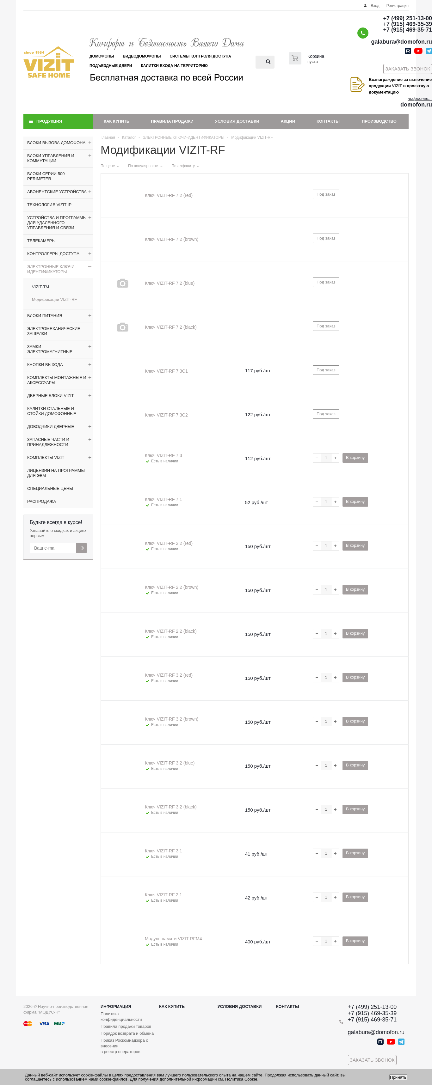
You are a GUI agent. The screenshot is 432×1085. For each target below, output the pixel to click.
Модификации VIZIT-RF (54, 299)
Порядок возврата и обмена (127, 1033)
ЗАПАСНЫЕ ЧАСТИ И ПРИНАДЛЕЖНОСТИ (48, 442)
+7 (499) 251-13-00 (407, 18)
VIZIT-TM (40, 286)
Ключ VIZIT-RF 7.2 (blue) (170, 283)
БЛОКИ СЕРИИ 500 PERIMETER (46, 176)
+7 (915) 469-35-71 (407, 30)
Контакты (328, 121)
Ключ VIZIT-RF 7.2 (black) (171, 327)
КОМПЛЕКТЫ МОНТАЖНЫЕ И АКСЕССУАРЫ (56, 380)
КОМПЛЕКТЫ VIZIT (45, 457)
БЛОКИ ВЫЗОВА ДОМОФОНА (56, 142)
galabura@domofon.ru (401, 42)
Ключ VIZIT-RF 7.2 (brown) (171, 239)
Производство (379, 121)
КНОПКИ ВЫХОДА (45, 364)
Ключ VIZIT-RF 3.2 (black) (171, 806)
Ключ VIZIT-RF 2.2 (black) (171, 631)
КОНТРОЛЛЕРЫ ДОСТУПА (53, 253)
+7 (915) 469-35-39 (407, 24)
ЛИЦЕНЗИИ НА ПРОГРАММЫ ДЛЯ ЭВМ (56, 473)
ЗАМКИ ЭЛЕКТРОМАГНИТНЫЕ (49, 349)
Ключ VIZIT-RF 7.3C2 (166, 415)
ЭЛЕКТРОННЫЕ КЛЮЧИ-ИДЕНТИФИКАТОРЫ (51, 269)
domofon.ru (416, 104)
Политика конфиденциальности (121, 1016)
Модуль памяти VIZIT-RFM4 (173, 938)
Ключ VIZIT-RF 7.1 (163, 499)
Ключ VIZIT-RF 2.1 (163, 894)
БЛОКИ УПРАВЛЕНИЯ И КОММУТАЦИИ (50, 158)
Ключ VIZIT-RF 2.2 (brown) (171, 587)
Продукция (49, 121)
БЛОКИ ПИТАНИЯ (44, 315)
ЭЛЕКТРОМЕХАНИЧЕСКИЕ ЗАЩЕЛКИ (53, 331)
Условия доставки (237, 121)
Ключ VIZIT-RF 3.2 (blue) (170, 762)
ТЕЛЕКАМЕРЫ (41, 240)
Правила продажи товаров (126, 1026)
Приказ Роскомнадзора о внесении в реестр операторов (124, 1046)
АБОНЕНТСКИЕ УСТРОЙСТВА (57, 191)
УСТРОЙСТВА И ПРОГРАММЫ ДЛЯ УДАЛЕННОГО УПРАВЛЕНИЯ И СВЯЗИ (57, 222)
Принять (398, 1077)
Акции (288, 121)
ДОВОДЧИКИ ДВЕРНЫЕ (50, 426)
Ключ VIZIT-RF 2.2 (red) (169, 543)
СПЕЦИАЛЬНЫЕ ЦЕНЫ (50, 488)
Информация (116, 1006)
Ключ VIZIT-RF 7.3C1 (166, 371)
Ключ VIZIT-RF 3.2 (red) (169, 675)
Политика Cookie (241, 1079)
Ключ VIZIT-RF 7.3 (163, 455)
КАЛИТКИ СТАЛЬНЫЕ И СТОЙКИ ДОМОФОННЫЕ (51, 411)
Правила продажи (172, 121)
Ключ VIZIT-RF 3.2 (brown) (171, 719)
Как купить (116, 121)
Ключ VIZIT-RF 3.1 (163, 850)
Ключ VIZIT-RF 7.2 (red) (169, 195)
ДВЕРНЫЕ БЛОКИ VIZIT (50, 395)
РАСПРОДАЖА (41, 501)
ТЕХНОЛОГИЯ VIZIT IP (49, 204)
